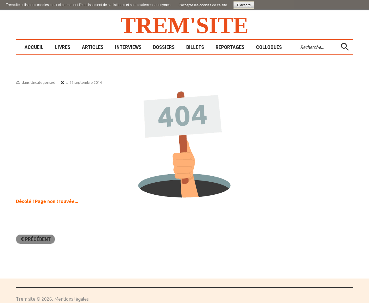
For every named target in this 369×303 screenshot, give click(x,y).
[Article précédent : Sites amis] (35, 239)
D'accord (244, 5)
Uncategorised (43, 82)
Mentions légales (71, 299)
